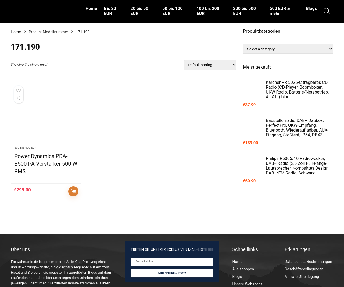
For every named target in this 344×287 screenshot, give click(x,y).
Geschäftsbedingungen (304, 269)
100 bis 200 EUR (207, 11)
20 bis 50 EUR (139, 11)
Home (91, 8)
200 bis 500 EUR (244, 11)
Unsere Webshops (247, 284)
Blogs (311, 8)
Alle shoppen (243, 269)
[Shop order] (210, 65)
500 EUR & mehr (280, 11)
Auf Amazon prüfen (73, 191)
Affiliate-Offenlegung (302, 276)
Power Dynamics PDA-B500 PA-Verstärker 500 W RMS (45, 163)
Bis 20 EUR (110, 11)
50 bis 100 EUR (172, 11)
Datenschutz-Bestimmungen (308, 261)
